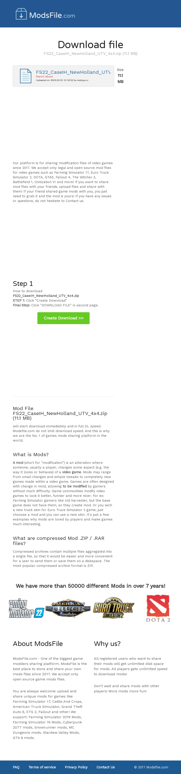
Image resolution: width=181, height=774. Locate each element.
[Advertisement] (63, 125)
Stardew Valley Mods (61, 732)
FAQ (16, 767)
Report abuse (44, 76)
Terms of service (42, 767)
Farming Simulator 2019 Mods (55, 717)
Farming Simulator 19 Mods (37, 722)
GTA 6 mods (23, 738)
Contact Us (106, 767)
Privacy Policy (76, 767)
